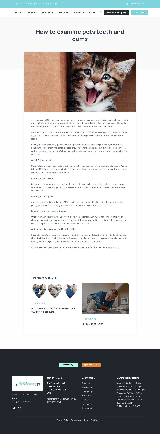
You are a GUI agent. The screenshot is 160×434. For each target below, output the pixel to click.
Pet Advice (79, 12)
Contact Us (87, 408)
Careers (85, 399)
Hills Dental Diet (92, 324)
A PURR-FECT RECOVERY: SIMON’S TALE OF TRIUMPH (53, 310)
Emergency (47, 12)
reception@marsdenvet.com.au (61, 398)
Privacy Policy (63, 420)
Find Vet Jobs (97, 420)
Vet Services (88, 387)
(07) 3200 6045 (137, 4)
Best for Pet (63, 12)
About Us (86, 383)
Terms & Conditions (80, 420)
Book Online (139, 12)
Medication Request (116, 12)
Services (31, 12)
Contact (93, 12)
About (18, 12)
